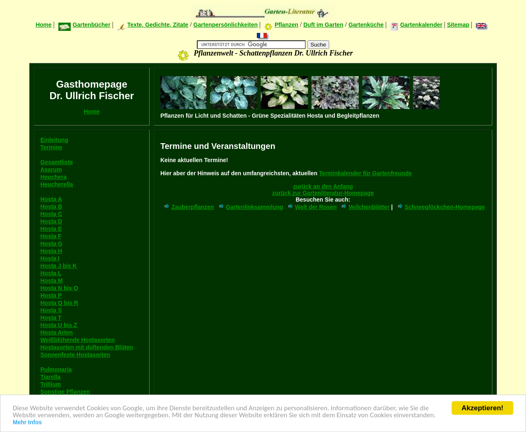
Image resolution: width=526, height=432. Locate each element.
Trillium (50, 384)
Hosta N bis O (59, 288)
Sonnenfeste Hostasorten (75, 354)
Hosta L (50, 273)
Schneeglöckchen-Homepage (441, 207)
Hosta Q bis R (59, 303)
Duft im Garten (323, 24)
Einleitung (54, 140)
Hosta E (51, 228)
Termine (51, 147)
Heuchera (53, 177)
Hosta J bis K (58, 265)
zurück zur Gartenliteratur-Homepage (323, 193)
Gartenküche (366, 24)
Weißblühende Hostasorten (77, 340)
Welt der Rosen (312, 207)
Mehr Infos (27, 423)
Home (44, 24)
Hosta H (51, 251)
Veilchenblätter (365, 207)
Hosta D (51, 221)
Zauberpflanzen (188, 207)
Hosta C (51, 214)
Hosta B (51, 206)
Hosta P (51, 295)
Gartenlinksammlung (250, 207)
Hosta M (51, 280)
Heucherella (56, 184)
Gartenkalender (416, 24)
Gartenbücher (84, 24)
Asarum (51, 169)
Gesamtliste (56, 162)
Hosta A (51, 199)
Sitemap (458, 24)
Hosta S (51, 310)
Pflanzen (281, 24)
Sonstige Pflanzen (65, 391)
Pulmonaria (56, 369)
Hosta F (50, 236)
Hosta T (50, 317)
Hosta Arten (56, 332)
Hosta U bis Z (58, 325)
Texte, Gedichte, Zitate (152, 24)
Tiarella (50, 377)
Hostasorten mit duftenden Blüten (86, 347)
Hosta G (51, 243)
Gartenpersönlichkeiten (226, 24)
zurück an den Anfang (323, 186)
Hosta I (50, 258)
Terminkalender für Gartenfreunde (365, 173)
